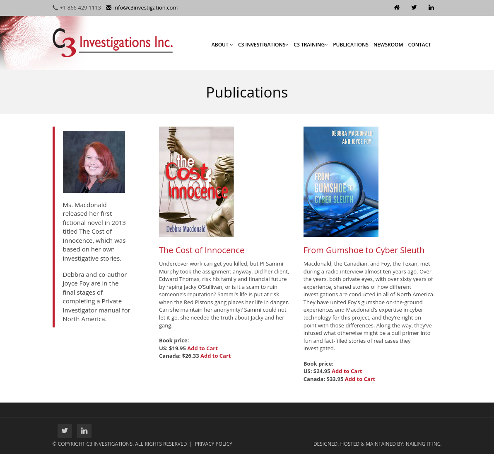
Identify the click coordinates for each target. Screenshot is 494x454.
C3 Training (311, 44)
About (222, 44)
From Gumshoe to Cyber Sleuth (364, 250)
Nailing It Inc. (424, 443)
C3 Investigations (263, 44)
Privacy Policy (213, 443)
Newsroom (388, 44)
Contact (419, 44)
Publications (351, 44)
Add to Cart (202, 348)
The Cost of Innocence (201, 250)
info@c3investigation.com (142, 7)
